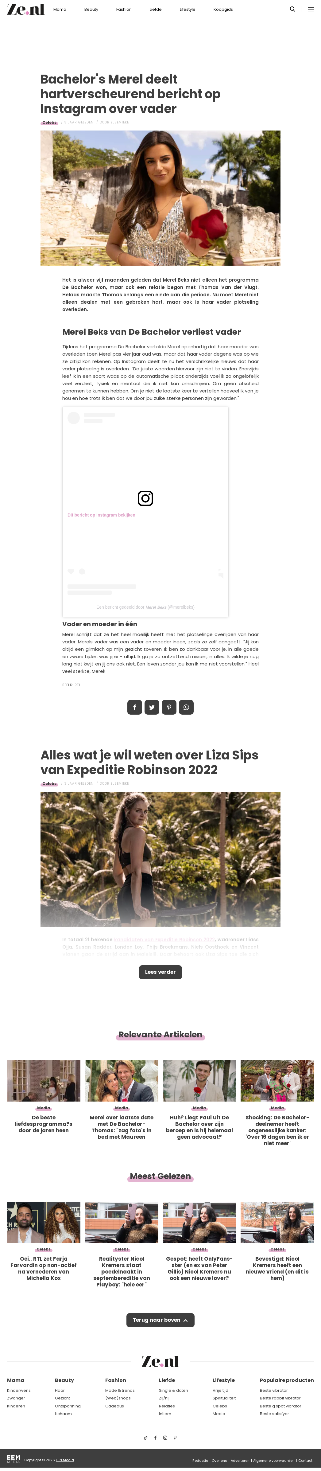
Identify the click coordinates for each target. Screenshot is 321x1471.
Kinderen (16, 1406)
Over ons (219, 1460)
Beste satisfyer (274, 1414)
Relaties (167, 1406)
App (186, 707)
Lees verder (160, 972)
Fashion (124, 9)
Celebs (49, 122)
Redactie (200, 1460)
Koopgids (223, 9)
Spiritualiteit (224, 1398)
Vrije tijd (220, 1390)
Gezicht (62, 1398)
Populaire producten (287, 1380)
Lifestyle (187, 9)
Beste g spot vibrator (280, 1406)
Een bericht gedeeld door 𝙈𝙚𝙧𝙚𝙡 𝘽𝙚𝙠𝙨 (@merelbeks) (145, 607)
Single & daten (173, 1390)
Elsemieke (120, 122)
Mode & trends (120, 1390)
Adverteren (240, 1460)
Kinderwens (19, 1390)
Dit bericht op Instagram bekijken (101, 515)
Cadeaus (114, 1406)
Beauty (91, 9)
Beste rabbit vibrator (280, 1398)
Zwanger (16, 1398)
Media (219, 1414)
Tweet (152, 707)
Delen (134, 707)
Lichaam (63, 1414)
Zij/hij (164, 1398)
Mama (59, 9)
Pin (169, 707)
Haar (60, 1390)
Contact (305, 1460)
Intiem (165, 1414)
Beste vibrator (274, 1390)
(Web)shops (118, 1398)
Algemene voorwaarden (274, 1460)
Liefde (156, 9)
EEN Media (65, 1459)
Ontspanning (68, 1406)
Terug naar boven (156, 1321)
